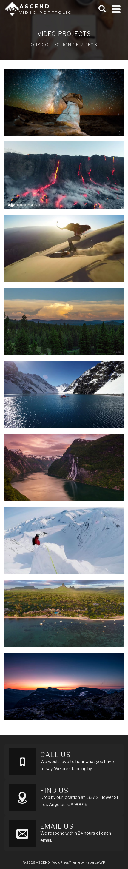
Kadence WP (95, 862)
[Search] (102, 9)
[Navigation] (116, 9)
